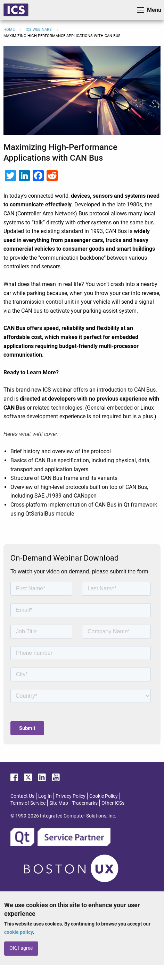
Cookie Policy (103, 836)
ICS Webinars (39, 29)
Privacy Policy (70, 836)
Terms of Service (28, 843)
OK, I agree (21, 948)
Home (9, 29)
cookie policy (18, 932)
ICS (16, 10)
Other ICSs (112, 843)
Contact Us (22, 836)
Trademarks (85, 843)
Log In (45, 836)
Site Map (58, 843)
